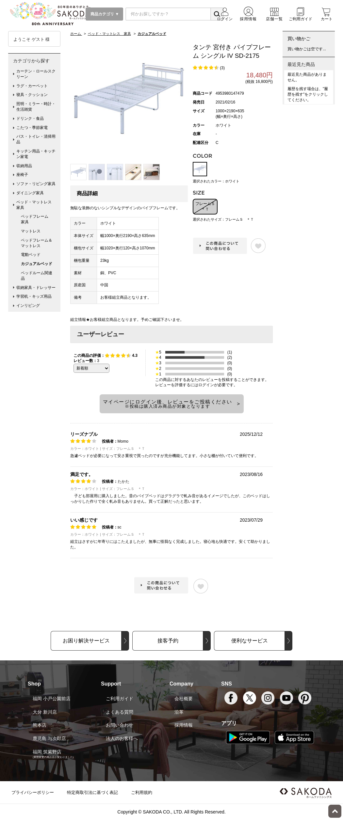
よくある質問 (119, 712)
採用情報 (183, 725)
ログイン (206, 385)
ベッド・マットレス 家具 (36, 205)
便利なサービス (249, 640)
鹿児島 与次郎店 (49, 738)
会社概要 (183, 698)
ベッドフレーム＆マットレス (36, 243)
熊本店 (39, 725)
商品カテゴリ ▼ (104, 14)
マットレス (31, 231)
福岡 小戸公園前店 (52, 698)
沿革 (179, 712)
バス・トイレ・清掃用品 (36, 139)
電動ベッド (31, 254)
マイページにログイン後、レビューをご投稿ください (167, 404)
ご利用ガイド (119, 698)
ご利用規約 (141, 792)
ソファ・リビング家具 (36, 184)
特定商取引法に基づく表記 (92, 792)
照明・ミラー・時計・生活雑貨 (36, 107)
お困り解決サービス (86, 640)
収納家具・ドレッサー (36, 287)
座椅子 (22, 174)
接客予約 (167, 640)
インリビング (28, 305)
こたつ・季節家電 (32, 127)
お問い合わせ (119, 725)
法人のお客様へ (122, 738)
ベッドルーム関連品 (36, 276)
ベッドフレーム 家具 (36, 219)
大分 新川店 (45, 712)
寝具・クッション (32, 94)
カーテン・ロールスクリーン (36, 74)
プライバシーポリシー (32, 792)
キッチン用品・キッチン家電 (36, 154)
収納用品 (24, 166)
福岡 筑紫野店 (47, 751)
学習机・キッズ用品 (34, 296)
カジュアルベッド (36, 263)
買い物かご (298, 38)
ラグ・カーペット (32, 86)
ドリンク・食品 (30, 118)
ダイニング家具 (30, 193)
